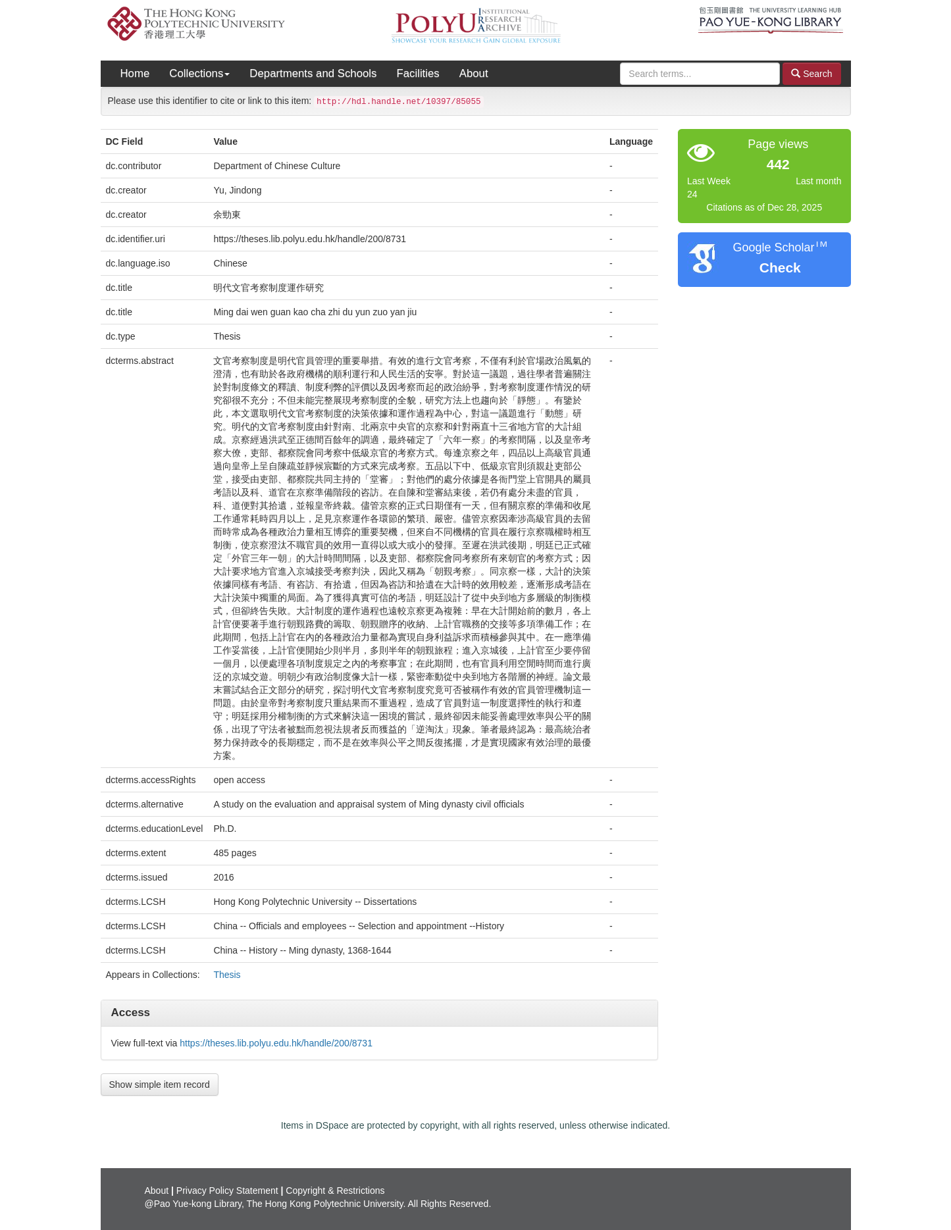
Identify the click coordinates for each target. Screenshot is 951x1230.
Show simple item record (159, 1084)
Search (811, 73)
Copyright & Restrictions (335, 1190)
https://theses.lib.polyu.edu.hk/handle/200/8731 (276, 1043)
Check (780, 267)
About (473, 73)
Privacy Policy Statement (227, 1190)
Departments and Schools (312, 73)
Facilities (417, 73)
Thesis (226, 974)
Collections (199, 73)
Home (135, 73)
